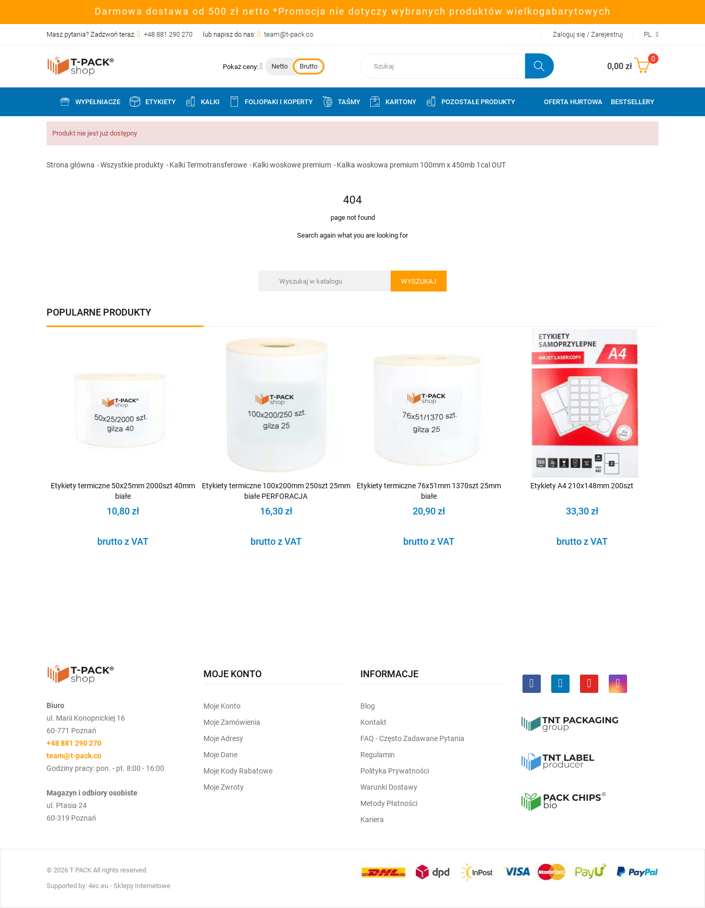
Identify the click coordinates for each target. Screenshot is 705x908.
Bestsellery (632, 102)
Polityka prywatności (394, 771)
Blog (367, 706)
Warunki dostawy (388, 787)
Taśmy (340, 101)
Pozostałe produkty (470, 101)
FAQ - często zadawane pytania (412, 738)
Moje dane (220, 754)
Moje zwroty (223, 787)
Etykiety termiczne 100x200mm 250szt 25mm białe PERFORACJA (276, 490)
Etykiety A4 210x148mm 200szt (581, 485)
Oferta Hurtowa (573, 102)
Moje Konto (222, 706)
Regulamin (377, 754)
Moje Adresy (223, 738)
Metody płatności (388, 803)
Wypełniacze (89, 101)
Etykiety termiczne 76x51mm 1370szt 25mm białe (429, 490)
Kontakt (373, 722)
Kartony (392, 101)
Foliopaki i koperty (270, 101)
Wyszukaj (418, 281)
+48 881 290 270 (168, 34)
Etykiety (152, 101)
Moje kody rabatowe (237, 771)
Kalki (202, 101)
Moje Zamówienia (231, 722)
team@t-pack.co (288, 34)
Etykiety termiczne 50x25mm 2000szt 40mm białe (123, 490)
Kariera (372, 819)
